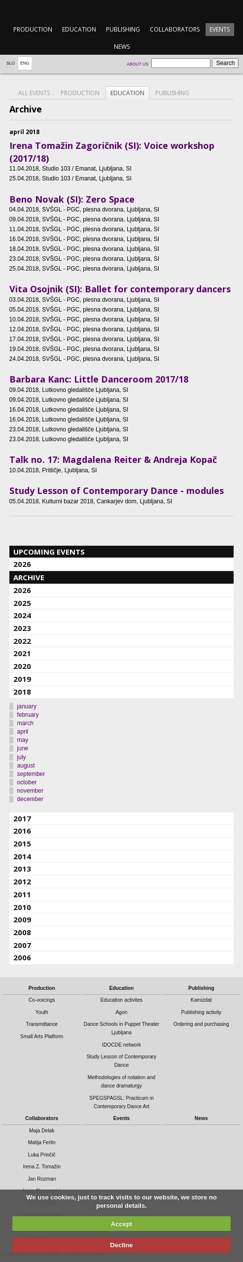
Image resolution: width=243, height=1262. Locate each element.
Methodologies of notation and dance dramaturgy (122, 1081)
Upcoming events (49, 552)
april (23, 731)
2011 (22, 894)
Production (32, 29)
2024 (22, 615)
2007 (22, 945)
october (27, 782)
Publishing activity (201, 1012)
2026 (22, 564)
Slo (10, 63)
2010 (22, 907)
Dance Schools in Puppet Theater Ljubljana (121, 1028)
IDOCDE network (121, 1045)
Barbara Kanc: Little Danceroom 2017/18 (98, 379)
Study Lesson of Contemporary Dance (122, 1061)
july (21, 757)
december (30, 799)
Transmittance (42, 1024)
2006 (22, 957)
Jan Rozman (42, 1179)
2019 (22, 679)
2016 (22, 831)
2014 (22, 856)
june (23, 748)
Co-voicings (42, 1000)
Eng (25, 63)
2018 (22, 692)
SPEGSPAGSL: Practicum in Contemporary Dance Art (121, 1102)
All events (34, 93)
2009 (22, 919)
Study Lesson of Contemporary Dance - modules (116, 490)
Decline (121, 1245)
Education (79, 29)
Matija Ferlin (42, 1142)
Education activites (122, 1000)
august (26, 765)
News (122, 46)
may (23, 739)
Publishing (123, 29)
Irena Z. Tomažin (42, 1166)
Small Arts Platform (41, 1036)
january (26, 706)
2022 (22, 641)
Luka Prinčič (42, 1154)
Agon (121, 1012)
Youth (41, 1012)
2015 (22, 843)
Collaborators (175, 29)
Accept (121, 1223)
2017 (22, 818)
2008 (22, 932)
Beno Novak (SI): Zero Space (72, 199)
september (31, 774)
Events (219, 29)
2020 (22, 666)
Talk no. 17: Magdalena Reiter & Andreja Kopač (113, 459)
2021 (22, 653)
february (28, 714)
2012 (22, 881)
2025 (22, 603)
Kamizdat (201, 1000)
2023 (22, 628)
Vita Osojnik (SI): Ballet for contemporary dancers (120, 289)
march (25, 723)
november (30, 790)
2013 (22, 869)
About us (137, 64)
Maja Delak (41, 1130)
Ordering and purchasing (201, 1024)
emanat (121, 10)
